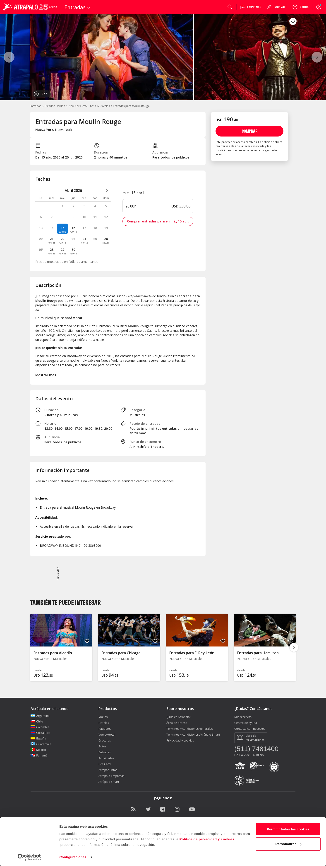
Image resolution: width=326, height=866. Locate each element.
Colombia (40, 727)
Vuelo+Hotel (106, 734)
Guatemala (41, 744)
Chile (37, 721)
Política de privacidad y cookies (206, 839)
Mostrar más (45, 375)
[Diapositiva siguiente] (293, 647)
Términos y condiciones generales (189, 728)
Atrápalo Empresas (111, 775)
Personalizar (288, 844)
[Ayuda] (300, 7)
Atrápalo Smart (108, 781)
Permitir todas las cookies (288, 829)
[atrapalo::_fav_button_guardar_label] (293, 21)
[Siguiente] (317, 57)
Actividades (106, 758)
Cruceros (104, 740)
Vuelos (103, 716)
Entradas (35, 106)
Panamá (39, 755)
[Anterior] (9, 57)
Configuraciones (72, 857)
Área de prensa (176, 722)
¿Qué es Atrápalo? (178, 716)
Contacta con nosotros (249, 728)
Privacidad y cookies (180, 740)
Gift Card (104, 764)
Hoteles (103, 722)
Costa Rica (40, 732)
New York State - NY (81, 106)
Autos (102, 746)
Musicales (103, 106)
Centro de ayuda (245, 722)
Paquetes (104, 728)
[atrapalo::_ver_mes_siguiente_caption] (107, 190)
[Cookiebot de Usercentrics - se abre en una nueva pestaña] (29, 857)
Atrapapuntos (107, 769)
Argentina (40, 715)
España (38, 738)
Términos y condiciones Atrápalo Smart (193, 734)
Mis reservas (243, 716)
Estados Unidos (55, 106)
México (38, 749)
